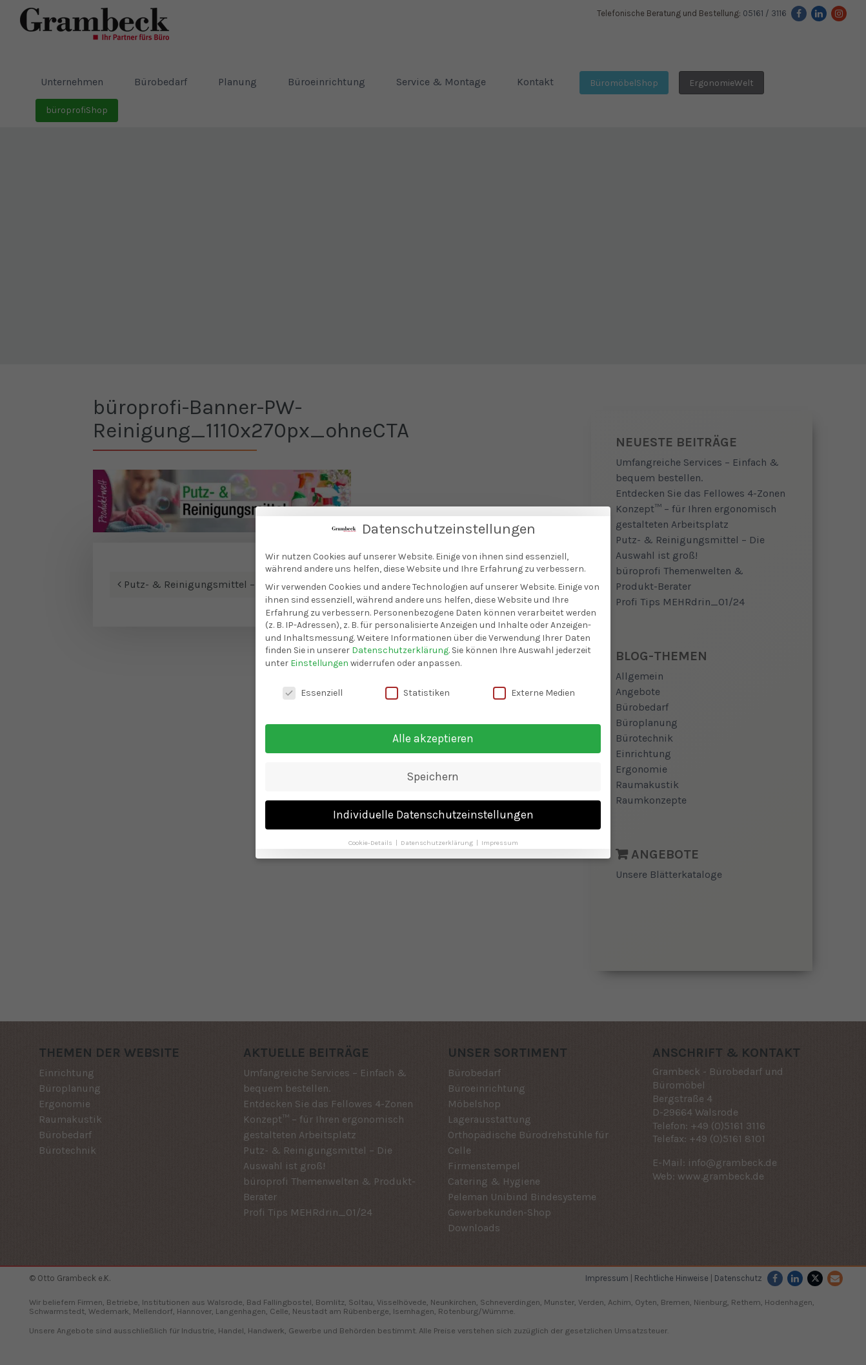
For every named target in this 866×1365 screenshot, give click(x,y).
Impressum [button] (499, 843)
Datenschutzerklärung (400, 650)
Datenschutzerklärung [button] (438, 843)
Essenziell (313, 693)
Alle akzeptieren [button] (433, 738)
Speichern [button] (433, 776)
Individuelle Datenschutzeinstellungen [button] (433, 814)
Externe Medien (534, 693)
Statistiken (417, 693)
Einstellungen (319, 663)
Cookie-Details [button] (371, 843)
